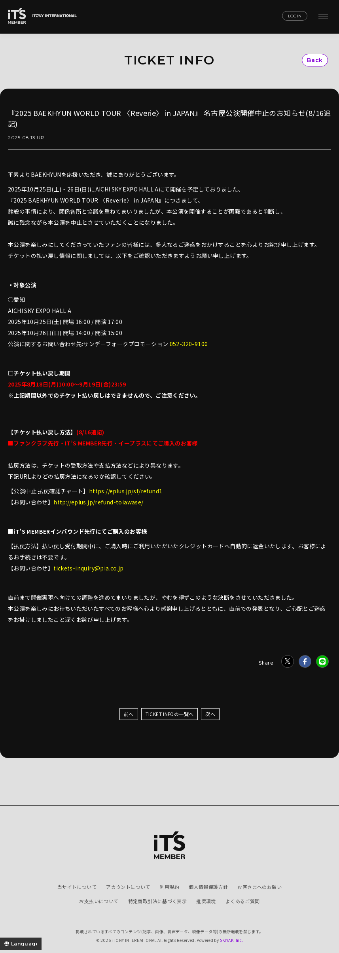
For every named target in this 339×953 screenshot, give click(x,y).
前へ (129, 713)
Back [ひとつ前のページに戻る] (315, 60)
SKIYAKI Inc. (231, 940)
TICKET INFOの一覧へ (170, 713)
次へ (210, 713)
